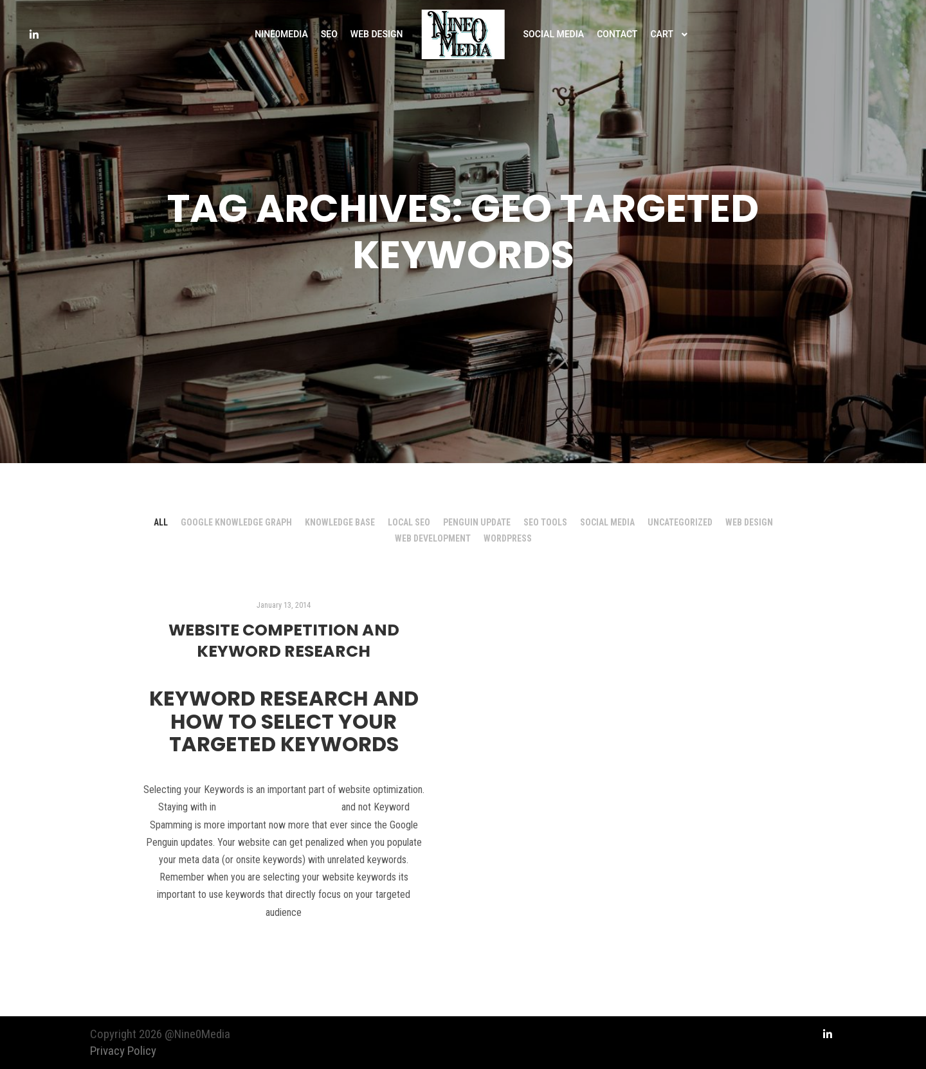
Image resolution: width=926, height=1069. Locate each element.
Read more (283, 947)
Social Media (607, 522)
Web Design (749, 522)
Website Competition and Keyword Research (283, 640)
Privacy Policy (123, 1050)
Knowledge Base (340, 522)
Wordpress (508, 538)
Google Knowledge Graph (236, 522)
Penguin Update (477, 522)
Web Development (433, 538)
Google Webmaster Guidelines (279, 807)
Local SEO (409, 522)
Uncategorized (680, 522)
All (161, 522)
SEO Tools (545, 522)
